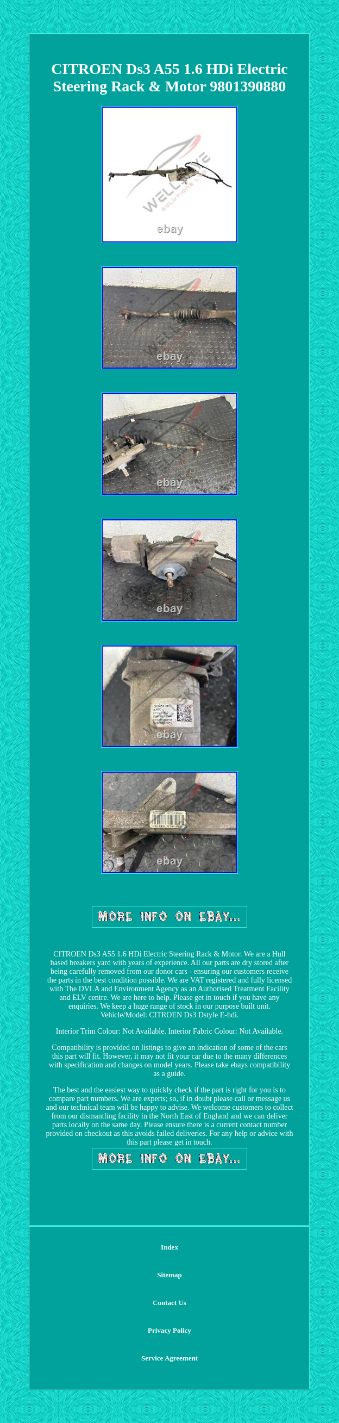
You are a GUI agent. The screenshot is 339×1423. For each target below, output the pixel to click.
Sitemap (169, 1275)
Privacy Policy (169, 1330)
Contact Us (169, 1302)
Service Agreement (169, 1358)
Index (169, 1247)
